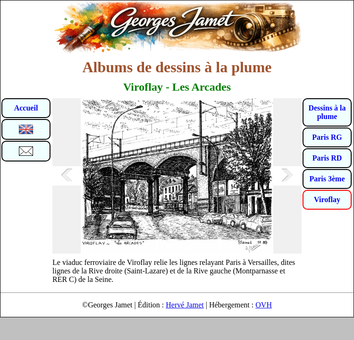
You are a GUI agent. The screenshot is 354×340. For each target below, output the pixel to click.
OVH (263, 305)
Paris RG (327, 137)
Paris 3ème (327, 179)
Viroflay (327, 200)
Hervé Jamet (184, 305)
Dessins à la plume (327, 112)
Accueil (26, 108)
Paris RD (327, 158)
